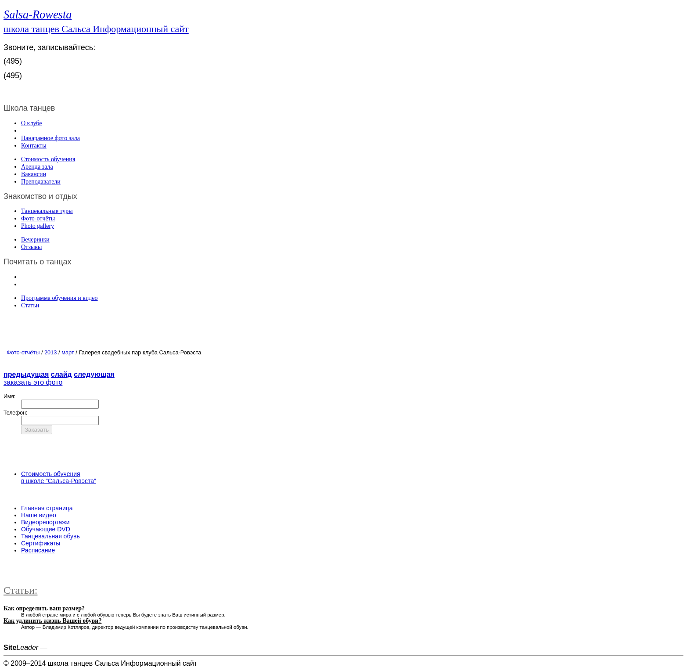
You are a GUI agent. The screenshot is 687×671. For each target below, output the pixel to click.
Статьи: (20, 590)
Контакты (34, 145)
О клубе (31, 123)
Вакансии (33, 174)
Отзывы (31, 247)
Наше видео (38, 515)
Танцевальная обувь (50, 536)
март (67, 352)
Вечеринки (35, 239)
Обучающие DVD (45, 529)
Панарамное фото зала (50, 138)
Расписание (38, 550)
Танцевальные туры (47, 211)
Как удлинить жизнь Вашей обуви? (52, 620)
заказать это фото (33, 382)
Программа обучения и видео (59, 298)
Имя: (9, 396)
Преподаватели (41, 181)
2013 (50, 352)
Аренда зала (37, 166)
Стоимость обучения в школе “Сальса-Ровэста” (58, 477)
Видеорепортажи (45, 522)
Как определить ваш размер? (44, 608)
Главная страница (47, 508)
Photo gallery (37, 226)
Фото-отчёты (38, 218)
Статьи (30, 305)
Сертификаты (40, 543)
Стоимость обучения (48, 159)
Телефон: (15, 413)
